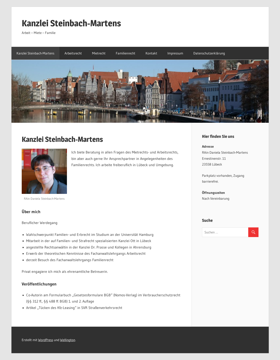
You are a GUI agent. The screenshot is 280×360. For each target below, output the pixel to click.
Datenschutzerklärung (209, 53)
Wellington (67, 340)
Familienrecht (125, 53)
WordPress (45, 340)
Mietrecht (99, 53)
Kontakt (151, 53)
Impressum (175, 53)
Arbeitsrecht (73, 53)
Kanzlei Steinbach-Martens (71, 23)
